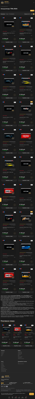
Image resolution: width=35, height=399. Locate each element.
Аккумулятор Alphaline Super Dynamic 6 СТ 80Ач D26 (9, 34)
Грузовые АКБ (20, 355)
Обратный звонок (13, 384)
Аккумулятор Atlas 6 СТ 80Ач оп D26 (26, 90)
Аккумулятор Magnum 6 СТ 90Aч (8, 117)
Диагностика (3, 367)
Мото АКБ (19, 356)
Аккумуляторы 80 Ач (4, 6)
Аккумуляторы (20, 353)
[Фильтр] (0, 200)
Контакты (2, 354)
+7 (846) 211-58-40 (27, 383)
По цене (7, 14)
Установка (2, 364)
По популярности (12, 14)
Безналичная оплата (4, 370)
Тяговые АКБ (19, 358)
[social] (1, 384)
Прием (2, 365)
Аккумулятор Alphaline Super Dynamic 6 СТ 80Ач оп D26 (26, 62)
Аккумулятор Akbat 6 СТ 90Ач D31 (25, 172)
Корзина (26, 397)
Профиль (19, 397)
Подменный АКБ (3, 371)
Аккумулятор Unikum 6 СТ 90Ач (8, 285)
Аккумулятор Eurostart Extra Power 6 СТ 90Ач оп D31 (9, 229)
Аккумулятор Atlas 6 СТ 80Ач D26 (8, 172)
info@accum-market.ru (13, 383)
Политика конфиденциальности (10, 389)
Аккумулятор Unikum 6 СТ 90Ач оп (8, 200)
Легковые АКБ (20, 354)
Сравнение (22, 397)
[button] (34, 335)
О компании (3, 353)
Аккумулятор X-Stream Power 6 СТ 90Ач (25, 229)
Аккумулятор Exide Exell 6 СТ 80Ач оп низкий (26, 257)
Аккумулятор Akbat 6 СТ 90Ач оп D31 (26, 200)
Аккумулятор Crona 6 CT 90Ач (24, 145)
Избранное (16, 397)
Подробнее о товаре (9, 42)
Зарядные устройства (21, 359)
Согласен (31, 394)
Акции (2, 356)
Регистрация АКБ (3, 372)
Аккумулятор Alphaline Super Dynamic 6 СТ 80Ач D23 (26, 34)
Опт (18, 364)
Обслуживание (3, 369)
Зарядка (2, 368)
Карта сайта (3, 389)
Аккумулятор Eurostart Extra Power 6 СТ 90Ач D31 (9, 62)
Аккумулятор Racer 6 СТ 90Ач (24, 117)
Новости (2, 355)
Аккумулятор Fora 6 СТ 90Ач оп (8, 90)
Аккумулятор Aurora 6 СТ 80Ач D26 (25, 285)
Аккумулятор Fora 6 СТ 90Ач (7, 145)
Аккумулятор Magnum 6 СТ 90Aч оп (8, 256)
